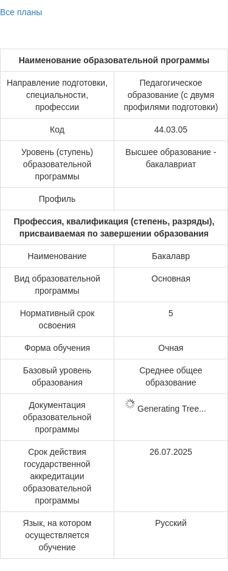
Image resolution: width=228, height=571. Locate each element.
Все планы (21, 12)
